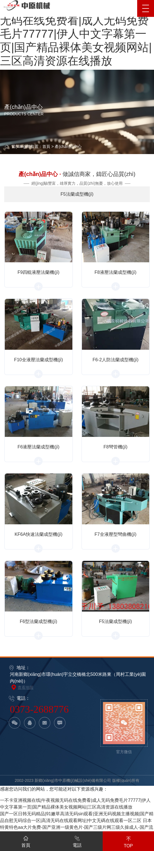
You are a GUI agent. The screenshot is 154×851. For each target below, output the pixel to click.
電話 (77, 841)
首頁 (46, 146)
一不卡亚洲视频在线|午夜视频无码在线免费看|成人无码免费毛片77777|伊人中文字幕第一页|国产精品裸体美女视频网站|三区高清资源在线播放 (76, 34)
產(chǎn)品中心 (68, 146)
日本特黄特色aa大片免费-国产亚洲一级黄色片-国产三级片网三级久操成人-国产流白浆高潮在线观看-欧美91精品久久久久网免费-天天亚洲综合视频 (76, 827)
